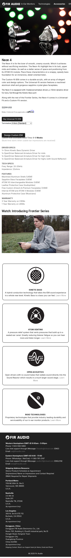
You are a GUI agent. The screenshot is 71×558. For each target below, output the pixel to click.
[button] (13, 135)
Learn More (61, 295)
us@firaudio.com (18, 451)
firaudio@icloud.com (45, 448)
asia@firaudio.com (19, 464)
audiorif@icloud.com (45, 461)
